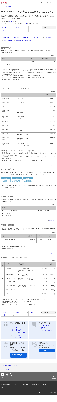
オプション (33, 27)
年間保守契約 (6, 37)
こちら (11, 21)
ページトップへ (52, 84)
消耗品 (3, 30)
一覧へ (2, 377)
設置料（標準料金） (7, 40)
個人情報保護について (6, 384)
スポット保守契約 (37, 37)
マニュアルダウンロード (18, 330)
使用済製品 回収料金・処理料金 (23, 40)
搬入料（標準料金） (49, 37)
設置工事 (14, 327)
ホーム (2, 6)
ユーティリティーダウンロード (19, 333)
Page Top (54, 378)
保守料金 (46, 27)
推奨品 (17, 27)
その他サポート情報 (17, 337)
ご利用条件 (17, 384)
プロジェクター (16, 6)
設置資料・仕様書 (16, 329)
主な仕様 (4, 27)
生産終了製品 (8, 6)
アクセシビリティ (36, 384)
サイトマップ (46, 384)
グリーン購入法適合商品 (47, 330)
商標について (26, 384)
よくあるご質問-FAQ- (17, 335)
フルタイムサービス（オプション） (21, 37)
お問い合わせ (47, 350)
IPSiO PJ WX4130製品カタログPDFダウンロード (45, 327)
